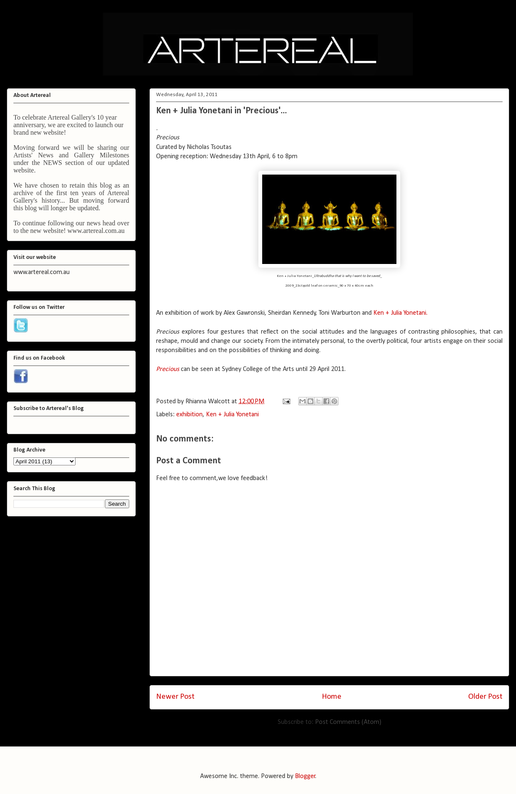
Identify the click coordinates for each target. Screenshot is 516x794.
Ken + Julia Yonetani (232, 414)
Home (331, 697)
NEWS (52, 162)
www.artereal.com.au (96, 230)
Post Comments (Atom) (348, 722)
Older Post (485, 697)
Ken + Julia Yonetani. (400, 313)
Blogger (305, 776)
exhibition (189, 414)
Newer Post (175, 697)
